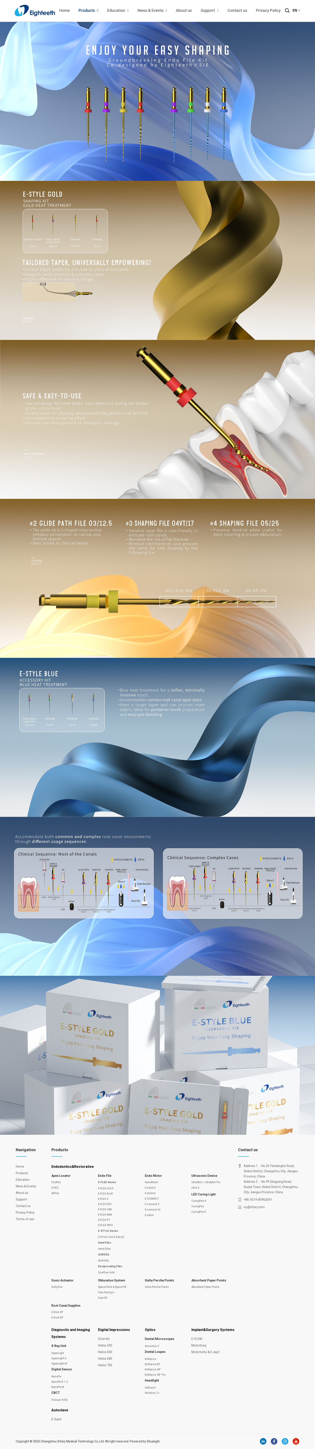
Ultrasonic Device (204, 1175)
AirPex (55, 1193)
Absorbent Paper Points (208, 1280)
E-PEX (54, 1187)
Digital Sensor (61, 1369)
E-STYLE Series (108, 1230)
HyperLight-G (58, 1358)
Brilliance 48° (153, 1369)
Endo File (104, 1175)
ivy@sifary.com (254, 1207)
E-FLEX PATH (105, 1225)
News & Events (151, 11)
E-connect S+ (153, 1209)
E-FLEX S (103, 1198)
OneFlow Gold (106, 1272)
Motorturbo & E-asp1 (205, 1352)
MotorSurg (198, 1345)
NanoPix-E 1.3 (59, 1381)
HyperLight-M (59, 1363)
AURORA (103, 1254)
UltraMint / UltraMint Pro (205, 1182)
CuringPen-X (198, 1200)
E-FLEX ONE (105, 1209)
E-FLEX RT (104, 1219)
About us (183, 11)
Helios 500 (105, 1345)
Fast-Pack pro (106, 1292)
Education (117, 11)
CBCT (55, 1392)
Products (87, 11)
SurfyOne (57, 1286)
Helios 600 (105, 1352)
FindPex (56, 1182)
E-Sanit (56, 1419)
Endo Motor (153, 1175)
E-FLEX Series (107, 1182)
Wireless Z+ (152, 1392)
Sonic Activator (62, 1280)
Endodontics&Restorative (72, 1167)
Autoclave (59, 1410)
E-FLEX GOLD (106, 1188)
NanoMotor (151, 1182)
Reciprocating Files (110, 1266)
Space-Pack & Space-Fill (112, 1286)
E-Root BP (57, 1317)
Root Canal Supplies (65, 1305)
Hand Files (104, 1242)
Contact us (236, 11)
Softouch (150, 1387)
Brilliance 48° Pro (155, 1374)
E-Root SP (57, 1312)
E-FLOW (196, 1339)
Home (63, 11)
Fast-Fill (102, 1297)
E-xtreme (150, 1193)
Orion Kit (104, 1339)
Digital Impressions (114, 1330)
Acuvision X (152, 1346)
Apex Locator (61, 1175)
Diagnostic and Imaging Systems (70, 1333)
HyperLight (57, 1353)
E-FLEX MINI (105, 1214)
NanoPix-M (57, 1387)
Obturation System (111, 1280)
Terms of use (24, 1219)
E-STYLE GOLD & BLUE (111, 1237)
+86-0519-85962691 (258, 1199)
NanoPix (56, 1376)
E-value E (150, 1187)
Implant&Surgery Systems (212, 1330)
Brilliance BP (152, 1364)
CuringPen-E (198, 1211)
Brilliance (150, 1359)
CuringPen (197, 1206)
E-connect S (152, 1204)
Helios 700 (105, 1365)
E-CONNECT (152, 1198)
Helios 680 (105, 1358)
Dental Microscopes (159, 1339)
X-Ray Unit (58, 1346)
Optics (150, 1330)
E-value (149, 1215)
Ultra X (195, 1187)
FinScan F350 (59, 1399)
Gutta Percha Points (159, 1280)
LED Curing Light (203, 1194)
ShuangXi (153, 1441)
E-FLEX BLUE (105, 1193)
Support (209, 11)
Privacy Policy (267, 11)
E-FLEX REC (105, 1204)
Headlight (152, 1380)
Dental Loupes (155, 1352)
